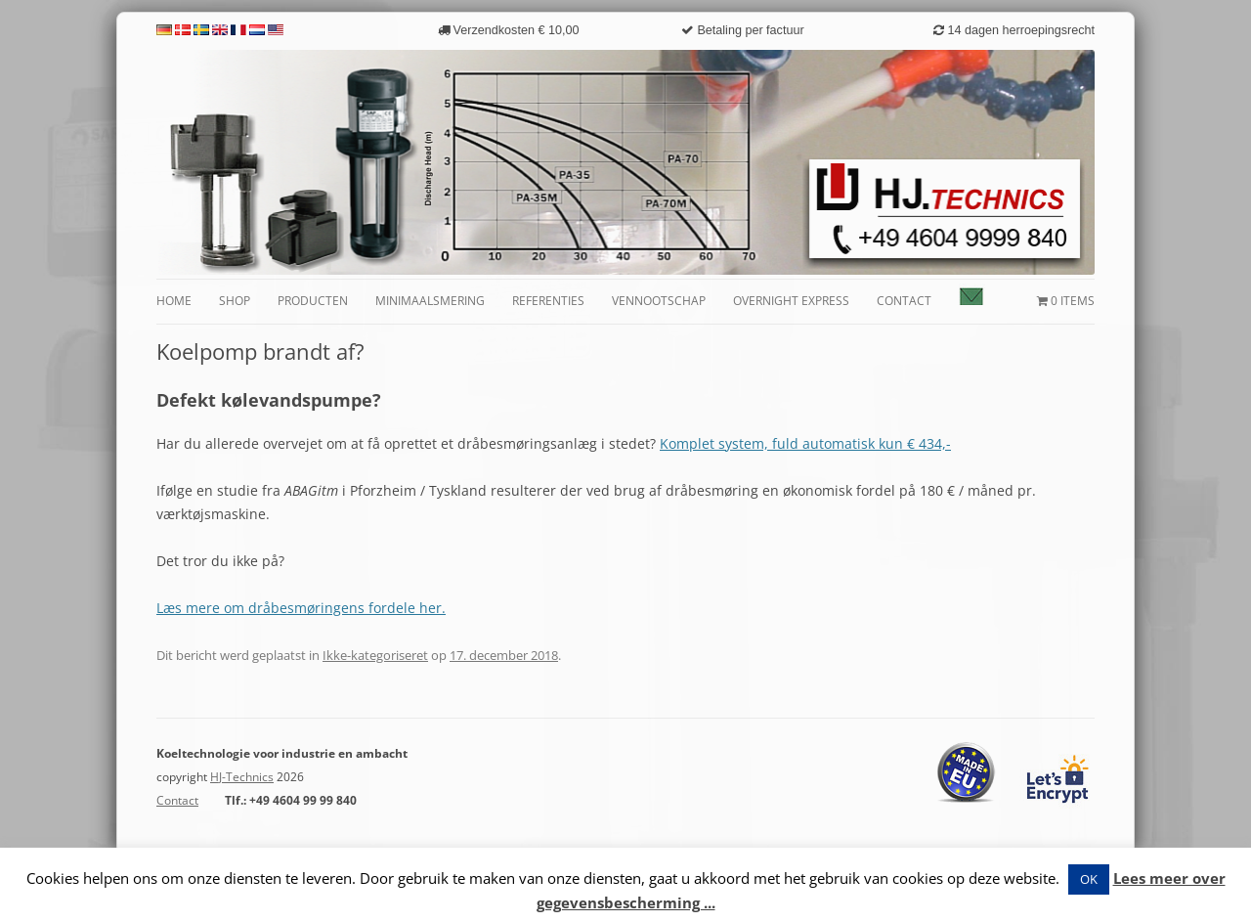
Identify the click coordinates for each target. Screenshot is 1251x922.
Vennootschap (659, 300)
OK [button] (1089, 879)
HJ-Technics (242, 776)
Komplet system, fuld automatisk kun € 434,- (805, 443)
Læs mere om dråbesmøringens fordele (285, 607)
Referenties (548, 300)
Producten (313, 300)
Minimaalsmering (430, 300)
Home (174, 300)
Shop (234, 300)
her (428, 607)
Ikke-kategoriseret (375, 655)
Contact (904, 300)
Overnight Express (791, 300)
